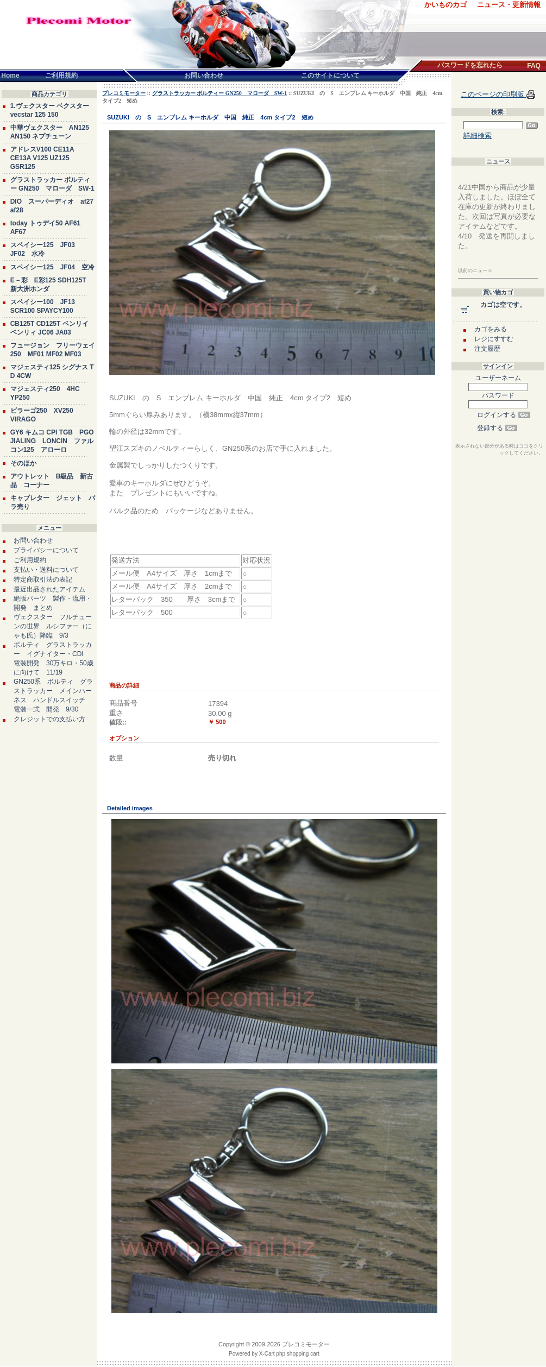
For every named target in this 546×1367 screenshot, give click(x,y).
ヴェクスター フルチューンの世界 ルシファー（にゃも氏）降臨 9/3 (53, 626)
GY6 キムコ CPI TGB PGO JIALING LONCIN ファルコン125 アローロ (52, 441)
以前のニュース (475, 270)
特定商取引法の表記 (43, 579)
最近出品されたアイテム (49, 589)
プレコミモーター (124, 93)
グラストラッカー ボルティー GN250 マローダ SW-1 (219, 93)
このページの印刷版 (493, 94)
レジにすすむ (493, 339)
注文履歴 (487, 348)
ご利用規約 (30, 560)
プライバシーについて (46, 550)
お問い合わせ (33, 540)
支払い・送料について (46, 570)
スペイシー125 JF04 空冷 (52, 267)
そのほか (23, 463)
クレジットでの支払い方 (49, 719)
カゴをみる (490, 329)
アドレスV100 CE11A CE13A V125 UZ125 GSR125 (42, 158)
